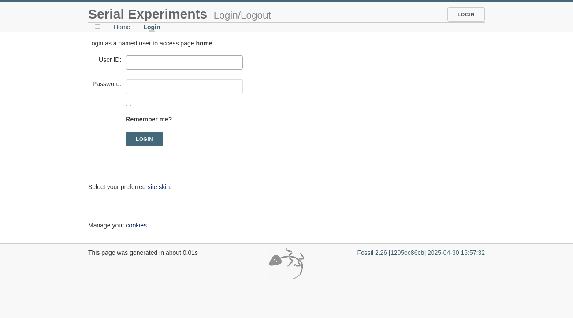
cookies (136, 225)
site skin (159, 186)
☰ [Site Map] (97, 26)
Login (466, 14)
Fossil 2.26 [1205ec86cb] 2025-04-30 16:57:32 (421, 252)
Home (122, 26)
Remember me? (149, 119)
